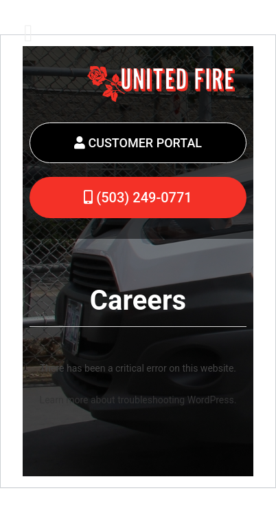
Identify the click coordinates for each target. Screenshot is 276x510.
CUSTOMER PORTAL (138, 143)
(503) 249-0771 (138, 197)
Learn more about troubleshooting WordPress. (138, 399)
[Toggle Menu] (28, 33)
